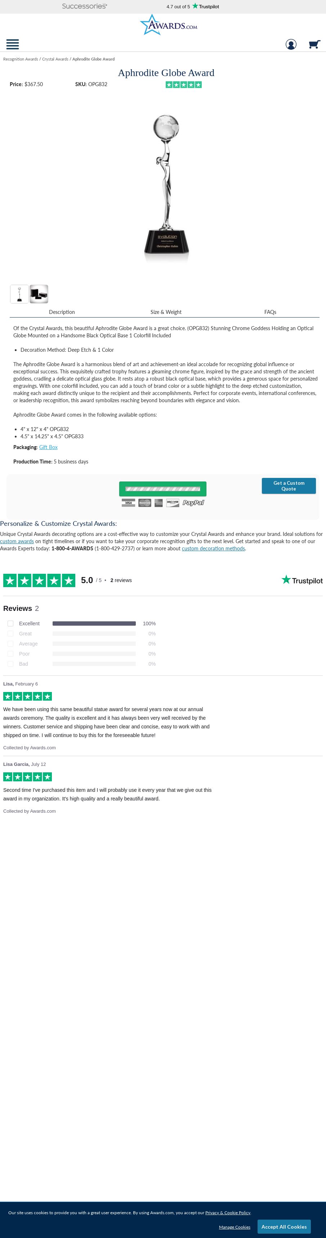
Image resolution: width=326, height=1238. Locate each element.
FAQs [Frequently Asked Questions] (270, 312)
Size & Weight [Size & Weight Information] (166, 312)
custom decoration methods (213, 548)
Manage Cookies (234, 1227)
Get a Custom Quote (288, 486)
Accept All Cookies (284, 1227)
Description (62, 312)
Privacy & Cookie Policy (227, 1212)
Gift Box (48, 447)
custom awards (17, 541)
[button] (85, 7)
